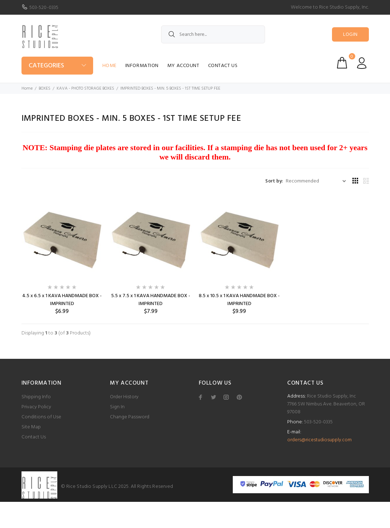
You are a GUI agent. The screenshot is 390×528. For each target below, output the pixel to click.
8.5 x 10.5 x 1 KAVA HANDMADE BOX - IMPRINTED (239, 300)
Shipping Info (36, 397)
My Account (183, 66)
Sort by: (274, 181)
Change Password (129, 417)
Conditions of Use (41, 417)
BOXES (44, 88)
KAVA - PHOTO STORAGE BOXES (85, 88)
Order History (124, 397)
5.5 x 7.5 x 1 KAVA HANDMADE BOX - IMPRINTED (150, 300)
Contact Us (223, 66)
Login (350, 34)
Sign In (117, 407)
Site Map (31, 427)
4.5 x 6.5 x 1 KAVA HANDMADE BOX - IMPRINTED (62, 300)
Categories (46, 66)
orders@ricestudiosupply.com (319, 440)
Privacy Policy (36, 407)
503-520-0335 (44, 8)
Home (109, 66)
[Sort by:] (315, 181)
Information (142, 66)
